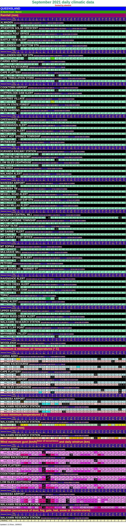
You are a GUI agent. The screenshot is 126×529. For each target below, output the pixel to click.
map (44, 23)
